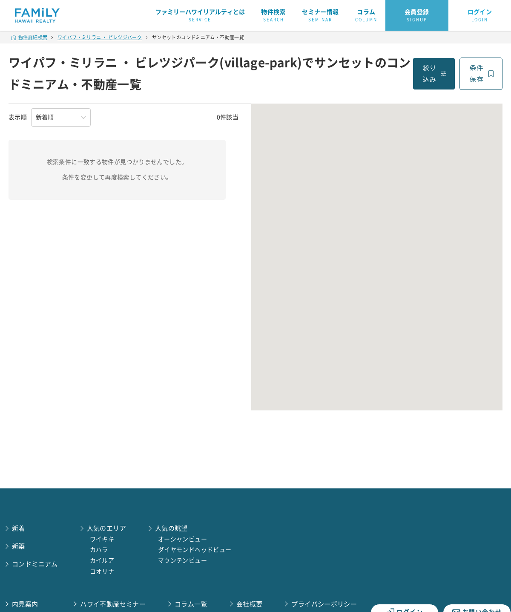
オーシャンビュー (182, 539)
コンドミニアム (35, 564)
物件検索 (273, 16)
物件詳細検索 (29, 37)
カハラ (99, 550)
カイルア (102, 560)
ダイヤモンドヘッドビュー (195, 550)
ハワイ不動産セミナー (113, 604)
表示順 (18, 117)
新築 (18, 546)
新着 (18, 528)
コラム (366, 16)
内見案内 (25, 604)
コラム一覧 (191, 604)
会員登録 (417, 16)
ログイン (480, 16)
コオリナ (102, 571)
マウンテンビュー (182, 560)
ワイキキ (102, 539)
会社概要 (249, 604)
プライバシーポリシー (324, 604)
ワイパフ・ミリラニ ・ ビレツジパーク (99, 37)
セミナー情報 (320, 16)
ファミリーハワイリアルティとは (200, 16)
